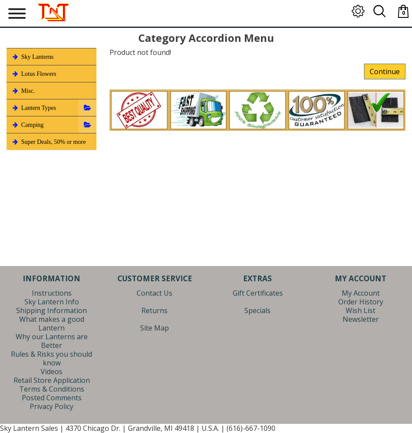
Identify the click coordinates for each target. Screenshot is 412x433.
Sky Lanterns (32, 56)
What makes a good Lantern (51, 323)
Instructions (52, 293)
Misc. (23, 90)
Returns (154, 310)
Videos (51, 371)
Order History (360, 302)
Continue (385, 71)
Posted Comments (52, 397)
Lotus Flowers (33, 73)
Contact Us (154, 293)
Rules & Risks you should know (51, 358)
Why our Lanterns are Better (52, 341)
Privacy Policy (51, 406)
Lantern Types (33, 108)
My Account (361, 293)
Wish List (360, 310)
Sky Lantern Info (51, 302)
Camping (27, 125)
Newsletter (361, 319)
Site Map (154, 328)
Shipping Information (51, 310)
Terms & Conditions (51, 389)
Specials (257, 310)
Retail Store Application (52, 380)
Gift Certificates (258, 293)
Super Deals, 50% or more (48, 142)
